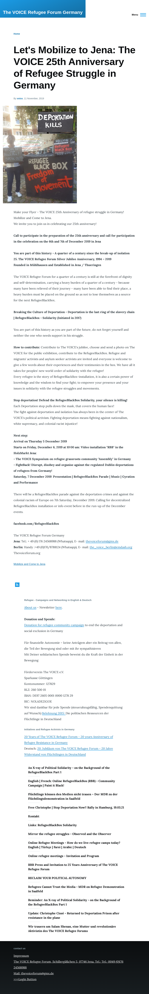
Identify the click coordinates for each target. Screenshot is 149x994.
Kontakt (33, 816)
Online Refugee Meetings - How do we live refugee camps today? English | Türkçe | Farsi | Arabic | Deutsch (74, 845)
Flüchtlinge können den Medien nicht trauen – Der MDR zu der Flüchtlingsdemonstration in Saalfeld (73, 796)
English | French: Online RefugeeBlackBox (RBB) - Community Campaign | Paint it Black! (71, 783)
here (58, 607)
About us (30, 607)
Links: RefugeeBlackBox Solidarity (52, 825)
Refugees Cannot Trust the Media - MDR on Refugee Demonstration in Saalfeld (76, 889)
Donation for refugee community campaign (54, 625)
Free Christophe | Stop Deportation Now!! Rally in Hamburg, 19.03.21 (76, 807)
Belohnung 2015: (54, 713)
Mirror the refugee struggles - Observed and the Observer (69, 834)
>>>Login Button (25, 979)
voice (20, 98)
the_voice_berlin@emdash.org (111, 547)
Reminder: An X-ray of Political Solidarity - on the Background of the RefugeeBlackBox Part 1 (74, 902)
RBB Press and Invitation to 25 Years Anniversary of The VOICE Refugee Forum (73, 867)
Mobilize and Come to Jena (29, 564)
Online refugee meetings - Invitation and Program (63, 856)
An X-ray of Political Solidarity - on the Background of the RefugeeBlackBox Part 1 (69, 770)
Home (17, 33)
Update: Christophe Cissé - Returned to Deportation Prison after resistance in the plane (73, 915)
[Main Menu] (138, 15)
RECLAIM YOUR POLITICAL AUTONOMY (57, 878)
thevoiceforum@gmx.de (102, 541)
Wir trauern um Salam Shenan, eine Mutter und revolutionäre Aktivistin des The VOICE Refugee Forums (72, 929)
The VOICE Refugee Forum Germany (43, 12)
